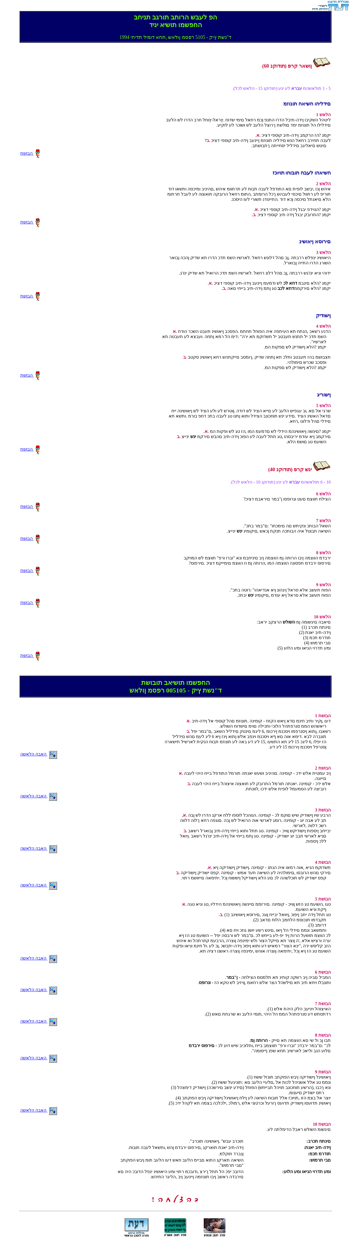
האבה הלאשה (38, 754)
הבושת (30, 153)
